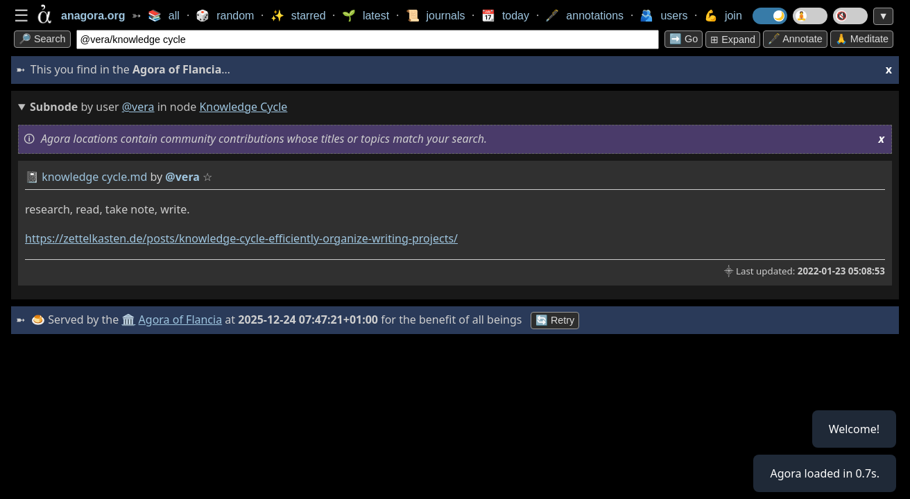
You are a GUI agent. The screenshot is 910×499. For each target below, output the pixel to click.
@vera (138, 106)
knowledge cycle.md (94, 176)
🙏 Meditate (861, 38)
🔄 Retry (554, 320)
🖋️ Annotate (795, 38)
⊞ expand (732, 39)
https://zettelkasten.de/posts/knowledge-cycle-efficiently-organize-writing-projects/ (241, 238)
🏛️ (128, 319)
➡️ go (683, 38)
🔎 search (42, 38)
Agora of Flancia (181, 319)
